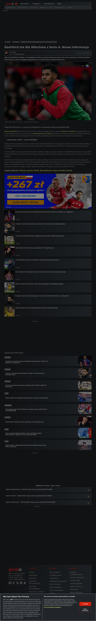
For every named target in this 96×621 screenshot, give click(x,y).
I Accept (85, 604)
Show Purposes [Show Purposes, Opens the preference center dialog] (85, 609)
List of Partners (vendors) (52, 607)
